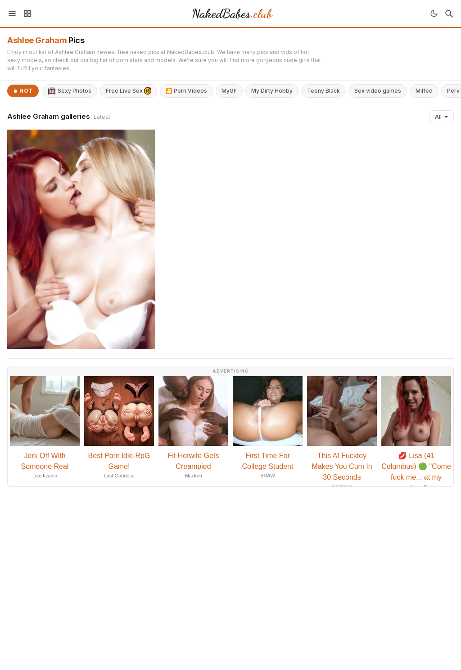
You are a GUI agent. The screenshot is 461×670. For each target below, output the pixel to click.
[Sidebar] (27, 13)
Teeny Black (323, 90)
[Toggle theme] (434, 13)
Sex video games (377, 90)
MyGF (229, 90)
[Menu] (12, 13)
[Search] (448, 13)
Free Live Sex (128, 90)
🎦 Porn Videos (186, 90)
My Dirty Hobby (272, 90)
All (441, 116)
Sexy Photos (69, 90)
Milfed (424, 90)
